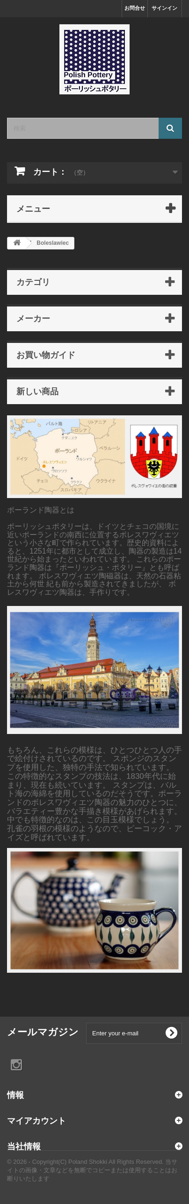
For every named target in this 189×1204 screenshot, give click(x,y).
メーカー (33, 318)
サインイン (164, 8)
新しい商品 (37, 391)
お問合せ (134, 8)
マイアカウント (36, 1120)
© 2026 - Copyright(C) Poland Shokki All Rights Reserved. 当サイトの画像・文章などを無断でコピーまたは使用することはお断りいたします (92, 1170)
